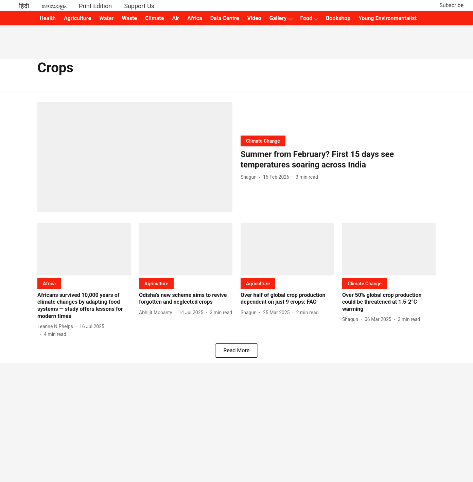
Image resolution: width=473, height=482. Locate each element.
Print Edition (95, 6)
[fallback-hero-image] (134, 157)
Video (254, 18)
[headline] (338, 159)
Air (175, 18)
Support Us (139, 6)
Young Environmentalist (387, 18)
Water (106, 18)
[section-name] (263, 141)
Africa (194, 18)
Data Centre (224, 18)
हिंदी (24, 6)
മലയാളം (54, 6)
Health (48, 18)
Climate (154, 18)
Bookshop (338, 18)
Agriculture (77, 18)
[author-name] (250, 177)
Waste (129, 18)
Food (306, 18)
